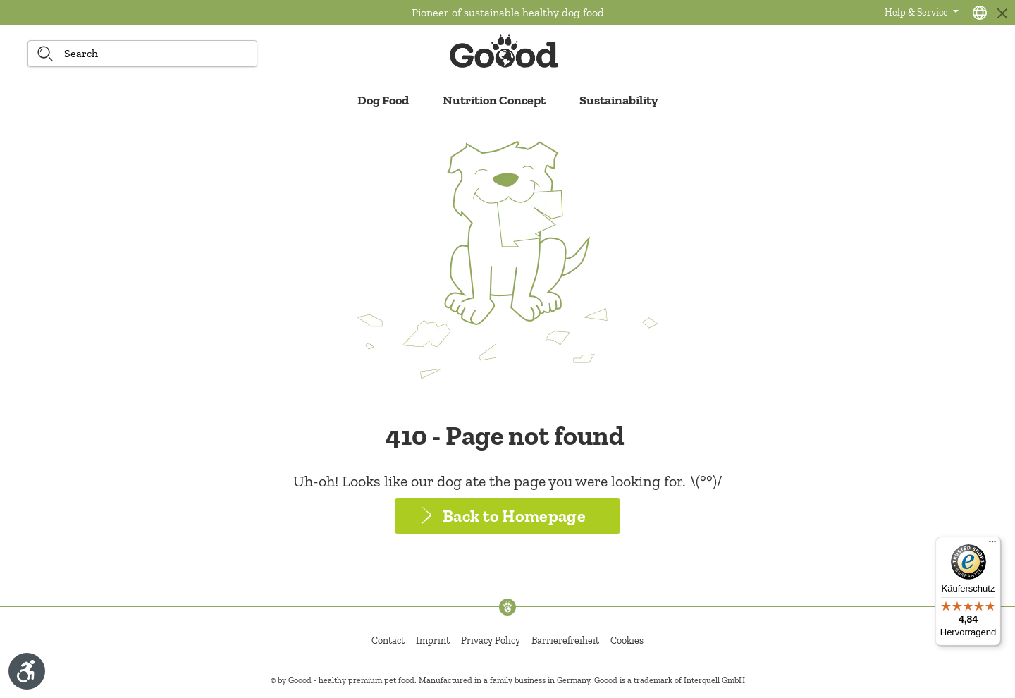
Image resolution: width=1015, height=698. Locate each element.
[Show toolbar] (26, 671)
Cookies (627, 641)
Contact (388, 641)
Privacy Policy (490, 641)
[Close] (1002, 13)
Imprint (433, 641)
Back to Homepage (514, 516)
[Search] (45, 53)
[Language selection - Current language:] (979, 12)
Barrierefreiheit (565, 641)
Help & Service (917, 12)
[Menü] (992, 545)
